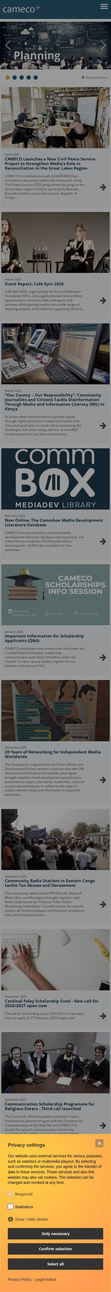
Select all (55, 1264)
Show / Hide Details (31, 1219)
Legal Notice (45, 1279)
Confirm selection (55, 1248)
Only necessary (56, 1233)
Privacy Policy (19, 1279)
